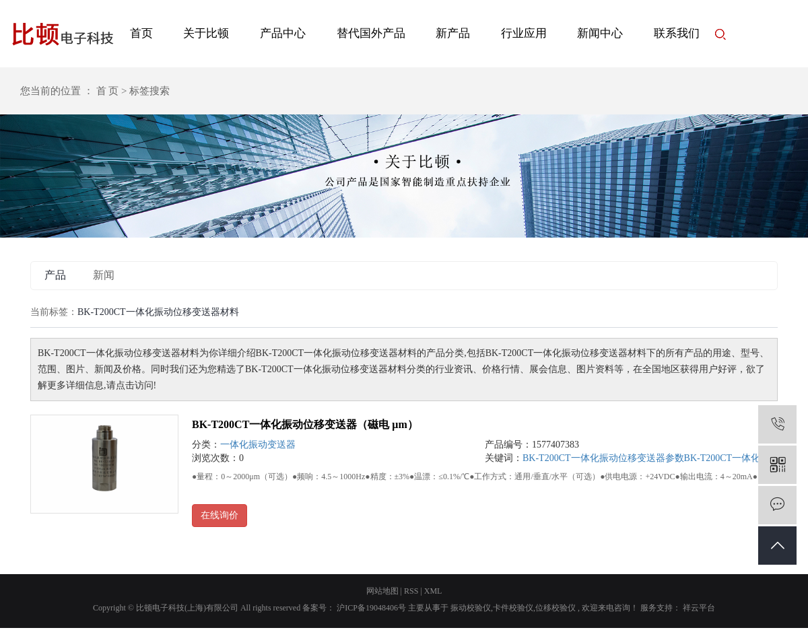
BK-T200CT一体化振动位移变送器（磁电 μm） (305, 424)
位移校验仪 (555, 607)
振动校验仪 (470, 607)
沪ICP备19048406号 (371, 607)
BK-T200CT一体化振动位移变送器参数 (603, 458)
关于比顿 (206, 33)
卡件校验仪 (513, 607)
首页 (141, 33)
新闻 (103, 275)
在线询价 (219, 515)
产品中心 (283, 33)
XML (433, 591)
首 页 (107, 90)
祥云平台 (698, 607)
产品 (55, 275)
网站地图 (382, 591)
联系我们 (677, 33)
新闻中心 (600, 33)
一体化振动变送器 (258, 445)
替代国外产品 (371, 33)
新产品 (453, 33)
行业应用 (524, 33)
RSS (411, 591)
